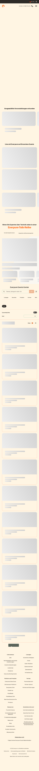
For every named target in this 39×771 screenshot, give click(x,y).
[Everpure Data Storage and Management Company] (19, 662)
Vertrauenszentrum (23, 766)
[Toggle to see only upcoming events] (35, 325)
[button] (36, 6)
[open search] (36, 1)
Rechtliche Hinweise (31, 763)
